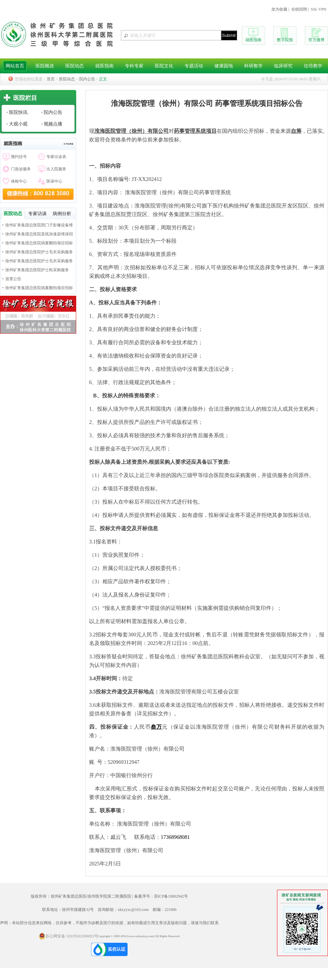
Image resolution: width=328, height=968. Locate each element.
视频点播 (53, 123)
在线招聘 (299, 9)
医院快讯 (18, 112)
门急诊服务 (21, 169)
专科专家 (134, 65)
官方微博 (316, 40)
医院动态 (74, 65)
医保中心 (54, 181)
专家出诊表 (56, 156)
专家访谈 (37, 213)
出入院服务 (56, 169)
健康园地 (223, 65)
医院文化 (164, 65)
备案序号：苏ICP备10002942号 (161, 896)
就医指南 (253, 40)
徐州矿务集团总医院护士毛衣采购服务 (39, 252)
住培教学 (313, 65)
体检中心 (19, 181)
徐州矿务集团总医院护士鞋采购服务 (37, 270)
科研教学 (253, 65)
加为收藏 (279, 9)
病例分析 (62, 213)
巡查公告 (13, 279)
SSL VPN (318, 9)
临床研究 (283, 65)
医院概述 (44, 65)
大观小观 (18, 123)
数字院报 (285, 40)
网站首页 (15, 65)
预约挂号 (19, 156)
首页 (51, 79)
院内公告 (87, 79)
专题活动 (194, 65)
